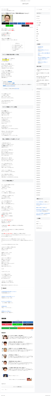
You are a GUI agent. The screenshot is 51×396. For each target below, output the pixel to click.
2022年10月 (38, 111)
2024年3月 (38, 91)
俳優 (37, 29)
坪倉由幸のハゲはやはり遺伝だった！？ (8, 294)
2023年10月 (38, 102)
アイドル (37, 18)
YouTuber (38, 16)
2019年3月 (38, 179)
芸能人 (37, 40)
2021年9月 (38, 131)
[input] (43, 9)
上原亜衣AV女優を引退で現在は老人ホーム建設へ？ (42, 70)
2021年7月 (38, 135)
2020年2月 (38, 155)
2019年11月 (38, 162)
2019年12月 (38, 159)
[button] (30, 23)
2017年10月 (38, 190)
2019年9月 (38, 166)
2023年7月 (38, 109)
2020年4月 (38, 153)
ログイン (37, 221)
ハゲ (2, 316)
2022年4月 (38, 118)
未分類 (37, 33)
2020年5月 (38, 151)
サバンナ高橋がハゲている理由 (16, 44)
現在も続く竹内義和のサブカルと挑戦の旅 (42, 74)
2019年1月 (38, 181)
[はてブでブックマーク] (14, 23)
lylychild (44, 207)
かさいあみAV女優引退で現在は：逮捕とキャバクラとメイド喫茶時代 (42, 84)
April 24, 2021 (16, 86)
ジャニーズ (38, 20)
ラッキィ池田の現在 (39, 201)
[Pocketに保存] (20, 23)
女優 (37, 31)
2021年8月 (38, 133)
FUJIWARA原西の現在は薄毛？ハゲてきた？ (9, 289)
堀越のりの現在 (38, 207)
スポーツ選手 (38, 22)
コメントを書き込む (17, 385)
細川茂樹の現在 (40, 46)
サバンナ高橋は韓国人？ (15, 47)
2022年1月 (38, 122)
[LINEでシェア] (25, 23)
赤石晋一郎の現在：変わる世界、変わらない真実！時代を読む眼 (42, 77)
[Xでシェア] (4, 23)
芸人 (5, 316)
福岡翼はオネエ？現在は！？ (6, 309)
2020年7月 (38, 146)
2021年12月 (38, 124)
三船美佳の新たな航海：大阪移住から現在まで (42, 81)
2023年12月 (38, 98)
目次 (16, 41)
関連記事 (14, 48)
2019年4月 (38, 177)
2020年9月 (38, 144)
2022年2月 (38, 120)
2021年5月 (38, 140)
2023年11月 (38, 100)
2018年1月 (38, 186)
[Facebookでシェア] (9, 23)
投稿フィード (38, 223)
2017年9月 (38, 192)
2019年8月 (38, 168)
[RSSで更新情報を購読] (25, 326)
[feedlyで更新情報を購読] (9, 326)
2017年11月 (38, 188)
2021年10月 (38, 129)
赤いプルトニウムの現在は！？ (6, 299)
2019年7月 (38, 170)
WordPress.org (38, 228)
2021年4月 (38, 142)
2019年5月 (38, 175)
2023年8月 (38, 107)
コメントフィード (39, 225)
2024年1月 (38, 96)
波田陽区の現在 (4, 304)
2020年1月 (38, 157)
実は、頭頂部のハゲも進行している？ (17, 45)
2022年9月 (38, 113)
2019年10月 (38, 164)
